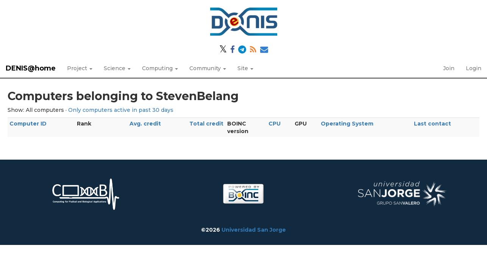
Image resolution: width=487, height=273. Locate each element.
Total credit (206, 123)
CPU (274, 123)
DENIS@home (31, 68)
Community (207, 68)
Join (448, 68)
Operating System (347, 123)
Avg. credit (145, 123)
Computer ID (28, 123)
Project (79, 68)
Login (473, 68)
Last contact (432, 123)
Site (245, 68)
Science (117, 68)
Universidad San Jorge (254, 229)
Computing (160, 68)
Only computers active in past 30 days (120, 110)
